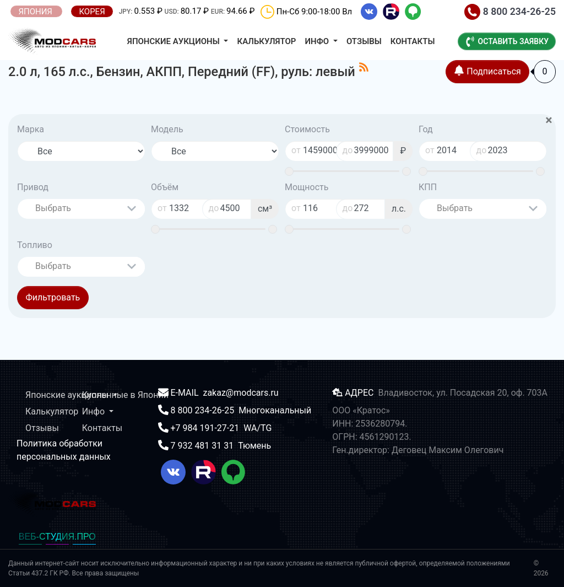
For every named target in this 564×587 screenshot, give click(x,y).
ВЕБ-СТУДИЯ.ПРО (57, 536)
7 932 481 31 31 (203, 445)
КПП (428, 187)
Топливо (34, 245)
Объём (164, 187)
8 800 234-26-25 (510, 11)
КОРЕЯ (92, 12)
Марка (30, 129)
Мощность (306, 187)
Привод (32, 187)
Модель (167, 129)
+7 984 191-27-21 (205, 428)
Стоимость (307, 129)
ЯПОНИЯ (36, 12)
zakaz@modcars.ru (240, 392)
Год (426, 129)
